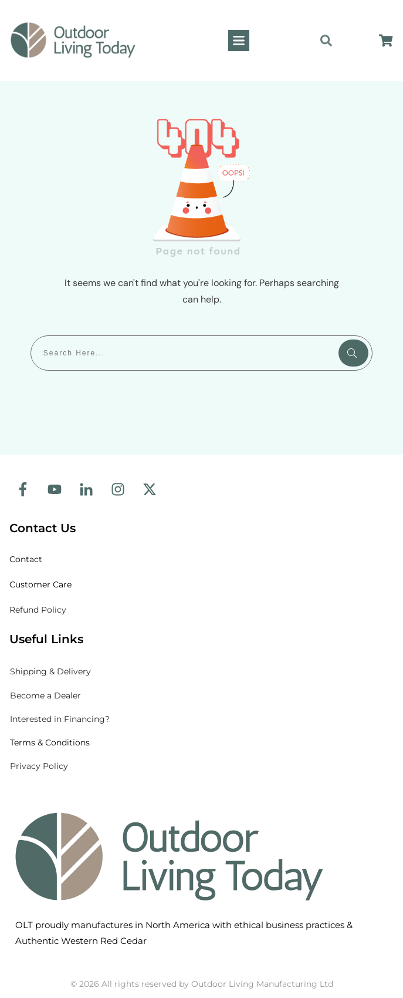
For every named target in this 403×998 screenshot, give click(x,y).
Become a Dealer (45, 695)
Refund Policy (37, 609)
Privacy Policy (39, 766)
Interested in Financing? (60, 719)
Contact (27, 559)
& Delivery (50, 671)
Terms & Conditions (50, 742)
